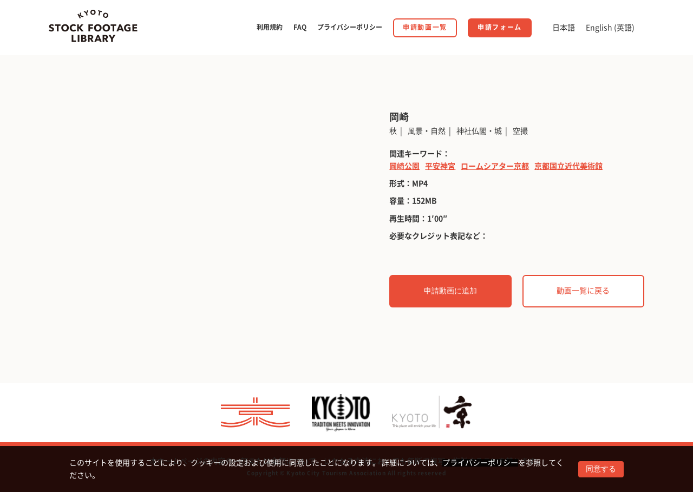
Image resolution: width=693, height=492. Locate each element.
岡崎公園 (404, 166)
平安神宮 (440, 166)
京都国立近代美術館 (568, 166)
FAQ (299, 27)
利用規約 (270, 27)
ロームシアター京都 (495, 166)
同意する (601, 468)
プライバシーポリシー (480, 463)
